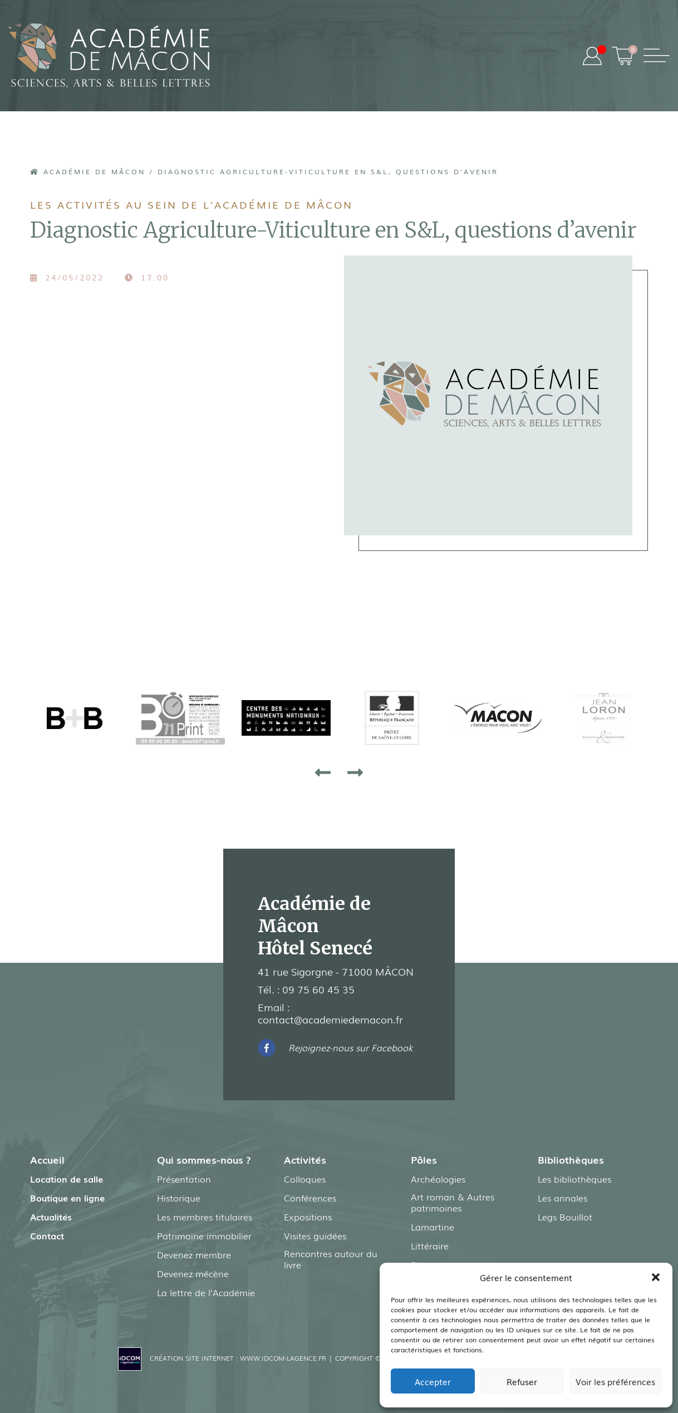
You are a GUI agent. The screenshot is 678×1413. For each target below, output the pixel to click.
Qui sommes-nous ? (204, 1159)
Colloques (305, 1178)
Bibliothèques (571, 1159)
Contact (47, 1235)
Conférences (310, 1197)
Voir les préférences (615, 1381)
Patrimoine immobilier (204, 1235)
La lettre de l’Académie (206, 1292)
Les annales (562, 1197)
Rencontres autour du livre (330, 1259)
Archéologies (438, 1178)
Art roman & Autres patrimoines (452, 1202)
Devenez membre (194, 1254)
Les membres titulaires (204, 1216)
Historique (178, 1197)
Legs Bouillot (565, 1216)
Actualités (51, 1216)
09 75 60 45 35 (318, 989)
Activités (305, 1159)
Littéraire (430, 1245)
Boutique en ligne (67, 1197)
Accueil (47, 1159)
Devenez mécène (193, 1273)
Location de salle (66, 1178)
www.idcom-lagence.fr (283, 1358)
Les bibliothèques (574, 1178)
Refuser (522, 1381)
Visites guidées (315, 1235)
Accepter (433, 1381)
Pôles (424, 1159)
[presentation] (323, 771)
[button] (655, 1277)
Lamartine (432, 1226)
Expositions (308, 1216)
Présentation (184, 1178)
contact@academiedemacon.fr (330, 1019)
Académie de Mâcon (87, 171)
